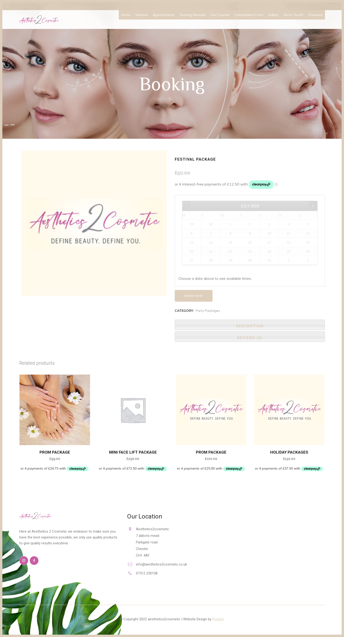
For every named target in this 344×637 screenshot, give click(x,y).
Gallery (273, 15)
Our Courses (220, 15)
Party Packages (208, 311)
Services (141, 15)
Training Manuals (192, 15)
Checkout (315, 15)
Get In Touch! (293, 15)
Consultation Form (248, 15)
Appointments (164, 15)
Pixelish (218, 619)
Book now (193, 295)
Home (125, 15)
